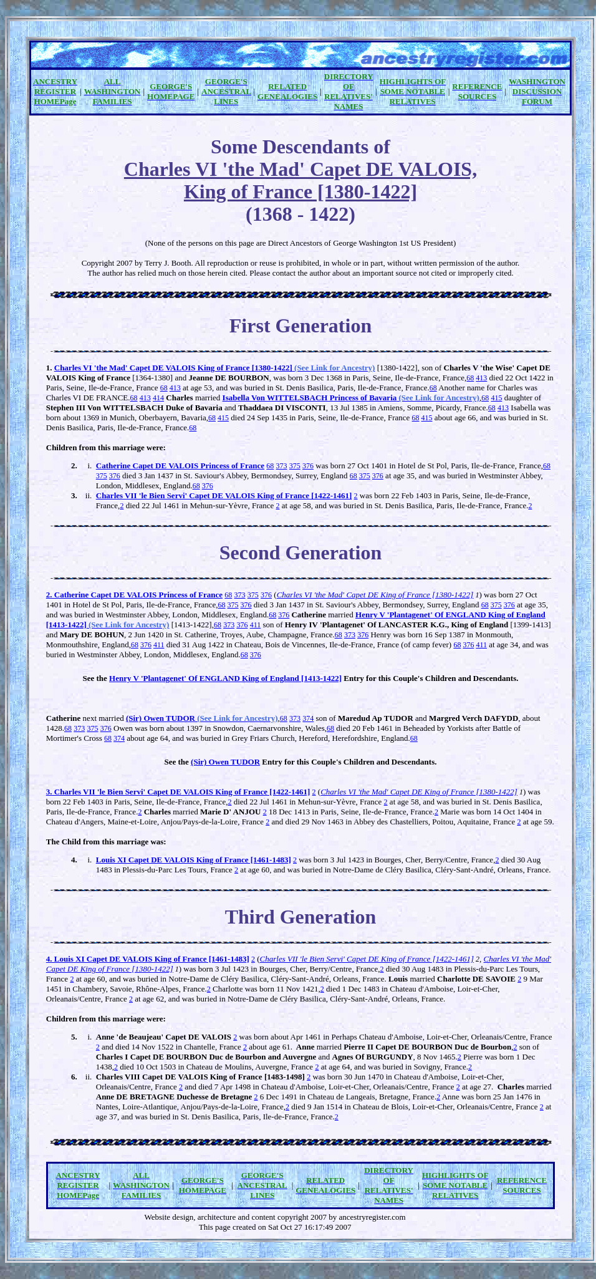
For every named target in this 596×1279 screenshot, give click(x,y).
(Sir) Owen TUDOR (202, 718)
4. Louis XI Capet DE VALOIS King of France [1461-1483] (147, 958)
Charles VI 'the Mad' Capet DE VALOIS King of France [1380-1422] (214, 367)
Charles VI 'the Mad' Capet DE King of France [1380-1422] (375, 594)
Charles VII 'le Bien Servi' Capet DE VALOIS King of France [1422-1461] (224, 495)
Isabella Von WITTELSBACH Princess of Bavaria (351, 397)
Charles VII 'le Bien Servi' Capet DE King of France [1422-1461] (367, 958)
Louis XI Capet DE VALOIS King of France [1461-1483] (193, 859)
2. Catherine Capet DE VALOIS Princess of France (134, 594)
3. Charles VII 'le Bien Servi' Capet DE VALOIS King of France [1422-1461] (178, 791)
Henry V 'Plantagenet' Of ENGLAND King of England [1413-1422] (225, 678)
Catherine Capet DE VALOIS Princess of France (180, 465)
